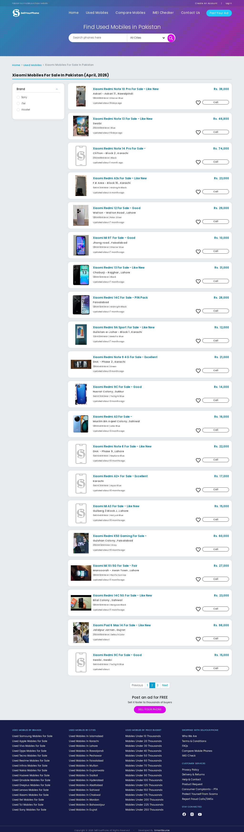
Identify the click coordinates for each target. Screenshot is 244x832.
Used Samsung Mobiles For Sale (32, 735)
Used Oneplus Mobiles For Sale (31, 783)
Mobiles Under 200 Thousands (144, 797)
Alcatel (25, 109)
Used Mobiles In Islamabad (86, 735)
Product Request (192, 782)
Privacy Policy (190, 768)
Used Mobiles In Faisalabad (86, 759)
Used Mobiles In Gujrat (83, 806)
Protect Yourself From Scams (199, 792)
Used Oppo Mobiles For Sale (29, 750)
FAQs (185, 745)
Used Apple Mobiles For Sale (29, 740)
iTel (23, 103)
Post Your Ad (219, 13)
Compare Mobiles (133, 12)
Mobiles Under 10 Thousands (143, 735)
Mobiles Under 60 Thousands (143, 759)
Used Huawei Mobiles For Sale (30, 773)
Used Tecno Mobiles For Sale (29, 755)
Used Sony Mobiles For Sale (29, 806)
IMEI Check (188, 755)
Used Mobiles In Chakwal (84, 792)
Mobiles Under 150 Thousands (143, 788)
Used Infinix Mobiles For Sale (29, 764)
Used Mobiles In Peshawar (85, 755)
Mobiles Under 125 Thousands (143, 783)
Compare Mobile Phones (197, 750)
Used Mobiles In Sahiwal (84, 788)
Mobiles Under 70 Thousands (143, 764)
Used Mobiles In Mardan (84, 797)
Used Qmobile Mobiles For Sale (31, 778)
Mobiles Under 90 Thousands (143, 773)
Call (216, 101)
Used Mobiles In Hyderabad (86, 778)
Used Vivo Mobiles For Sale (28, 745)
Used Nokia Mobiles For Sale (29, 769)
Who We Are (189, 735)
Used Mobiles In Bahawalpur (86, 802)
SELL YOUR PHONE (150, 709)
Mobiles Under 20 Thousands (143, 740)
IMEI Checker (165, 12)
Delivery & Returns (193, 773)
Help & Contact (191, 778)
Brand (21, 89)
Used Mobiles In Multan (83, 764)
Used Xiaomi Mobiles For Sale (30, 792)
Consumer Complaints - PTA (199, 787)
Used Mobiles (101, 12)
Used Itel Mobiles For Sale (28, 797)
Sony (24, 97)
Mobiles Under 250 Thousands (144, 806)
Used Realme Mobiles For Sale (30, 759)
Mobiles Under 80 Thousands (143, 769)
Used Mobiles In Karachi (84, 740)
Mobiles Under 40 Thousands (143, 750)
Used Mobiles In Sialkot (83, 773)
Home (78, 12)
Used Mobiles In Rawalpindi (86, 750)
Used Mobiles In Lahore (83, 745)
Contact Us (191, 12)
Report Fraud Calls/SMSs (197, 796)
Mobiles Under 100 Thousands (143, 778)
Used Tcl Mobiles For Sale (27, 802)
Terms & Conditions (194, 740)
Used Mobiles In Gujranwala (86, 769)
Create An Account (206, 3)
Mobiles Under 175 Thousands (143, 792)
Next (165, 685)
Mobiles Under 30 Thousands (143, 745)
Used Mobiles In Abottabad (85, 783)
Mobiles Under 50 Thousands (143, 755)
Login (229, 3)
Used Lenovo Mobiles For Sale (30, 788)
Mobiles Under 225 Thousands (144, 802)
